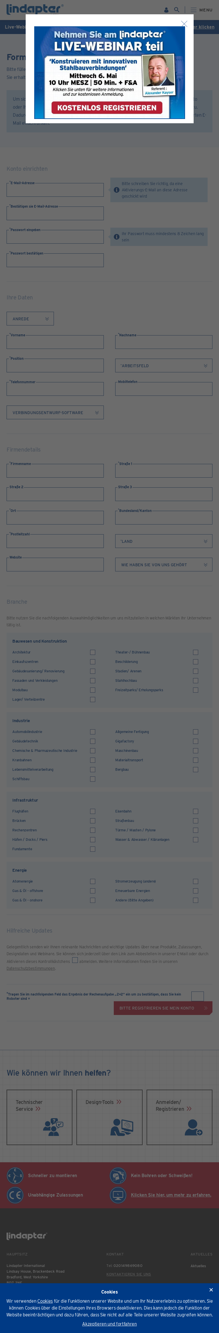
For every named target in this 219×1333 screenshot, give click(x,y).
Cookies (45, 1301)
